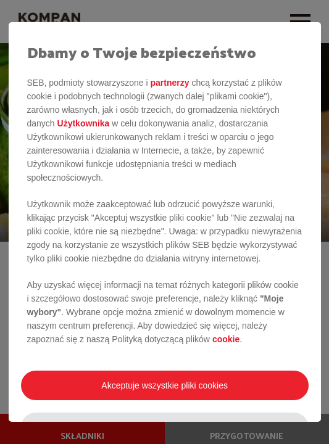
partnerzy (169, 83)
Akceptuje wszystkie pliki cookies (164, 385)
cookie (225, 339)
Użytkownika (83, 123)
